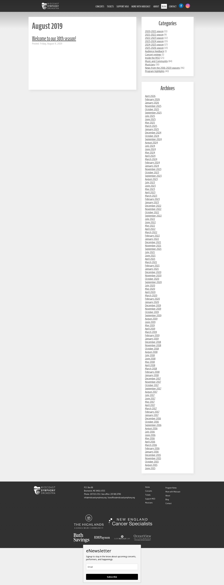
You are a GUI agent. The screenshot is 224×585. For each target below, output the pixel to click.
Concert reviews (153, 54)
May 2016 (150, 438)
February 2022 (152, 235)
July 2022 (150, 219)
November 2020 (153, 275)
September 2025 (153, 112)
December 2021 (153, 242)
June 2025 (150, 119)
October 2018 (152, 348)
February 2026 (152, 99)
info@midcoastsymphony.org (95, 497)
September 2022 (153, 215)
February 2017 (152, 411)
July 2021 (150, 252)
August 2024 (151, 142)
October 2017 (152, 385)
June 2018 (150, 358)
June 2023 (150, 185)
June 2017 (150, 398)
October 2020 (152, 279)
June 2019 (150, 322)
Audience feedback (154, 51)
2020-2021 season (154, 31)
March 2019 (151, 332)
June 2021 (150, 255)
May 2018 (150, 362)
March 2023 (151, 195)
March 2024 (151, 159)
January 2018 (152, 375)
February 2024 (152, 162)
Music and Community (156, 61)
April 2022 (150, 229)
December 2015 (153, 455)
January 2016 (152, 451)
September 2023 (153, 175)
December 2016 (153, 418)
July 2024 (150, 146)
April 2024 (150, 156)
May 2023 (150, 189)
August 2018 (151, 352)
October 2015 (152, 461)
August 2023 (151, 179)
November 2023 (153, 169)
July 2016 (150, 431)
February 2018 (152, 372)
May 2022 (150, 225)
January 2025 (152, 129)
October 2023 (152, 172)
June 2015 (150, 468)
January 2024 (152, 165)
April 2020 (150, 292)
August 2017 (151, 392)
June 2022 (150, 222)
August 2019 (151, 318)
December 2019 (153, 305)
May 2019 (150, 325)
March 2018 (151, 368)
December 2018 (153, 342)
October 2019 (152, 312)
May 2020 (150, 288)
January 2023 (152, 202)
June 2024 (150, 149)
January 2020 (152, 302)
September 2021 (153, 249)
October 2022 (152, 212)
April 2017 (150, 405)
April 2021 (150, 259)
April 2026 (150, 96)
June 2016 (150, 435)
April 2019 (150, 328)
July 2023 (150, 182)
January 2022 (152, 239)
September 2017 (153, 388)
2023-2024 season (154, 41)
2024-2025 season (154, 44)
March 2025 (151, 126)
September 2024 (153, 139)
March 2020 (151, 295)
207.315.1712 (95, 494)
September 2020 (153, 282)
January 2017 (152, 415)
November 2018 (153, 345)
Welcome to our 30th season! (54, 38)
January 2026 (152, 102)
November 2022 (153, 209)
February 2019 (152, 335)
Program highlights (154, 71)
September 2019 (153, 315)
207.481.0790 (115, 494)
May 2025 (150, 122)
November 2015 (153, 458)
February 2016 (152, 448)
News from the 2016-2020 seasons (162, 68)
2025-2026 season (154, 48)
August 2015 (151, 465)
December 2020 (153, 272)
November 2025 (153, 106)
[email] (112, 567)
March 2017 (151, 408)
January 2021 (152, 269)
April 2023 (150, 192)
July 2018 (150, 355)
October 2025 (152, 109)
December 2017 (153, 378)
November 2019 (153, 308)
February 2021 (152, 265)
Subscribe (112, 576)
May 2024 (150, 152)
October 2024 (152, 136)
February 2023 (152, 199)
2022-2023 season (154, 38)
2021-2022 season (154, 34)
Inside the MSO (152, 58)
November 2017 (153, 382)
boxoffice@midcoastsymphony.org (121, 497)
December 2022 (153, 205)
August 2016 (151, 428)
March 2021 (151, 262)
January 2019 (152, 338)
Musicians (150, 64)
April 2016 (150, 441)
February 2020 (152, 298)
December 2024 (153, 132)
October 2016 (152, 421)
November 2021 (153, 245)
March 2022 (151, 232)
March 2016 (151, 445)
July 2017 (150, 395)
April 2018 (150, 365)
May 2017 (150, 401)
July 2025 (150, 116)
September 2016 (153, 425)
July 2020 (150, 285)
